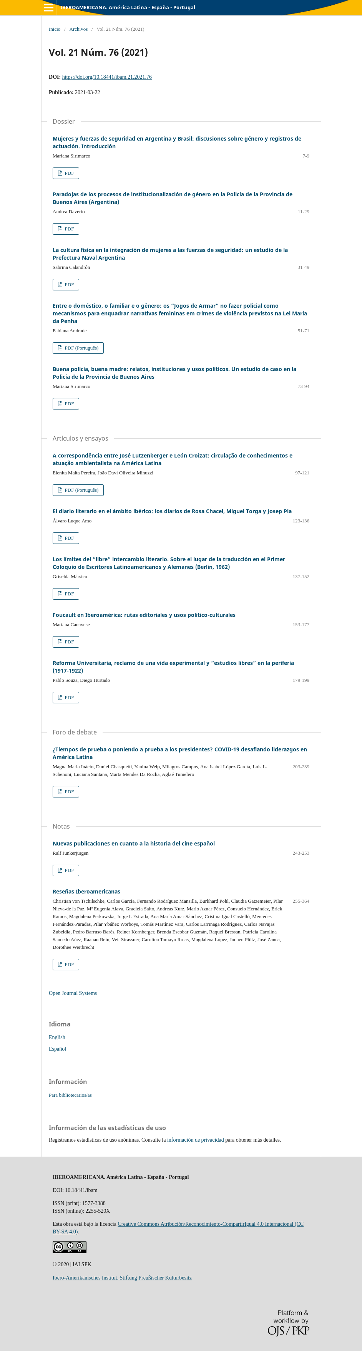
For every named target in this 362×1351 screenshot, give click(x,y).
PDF (68, 173)
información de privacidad (195, 1140)
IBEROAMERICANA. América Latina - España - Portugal (127, 7)
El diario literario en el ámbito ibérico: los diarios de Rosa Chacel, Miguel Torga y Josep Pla (172, 511)
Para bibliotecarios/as (70, 1095)
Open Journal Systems (73, 993)
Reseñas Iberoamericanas (86, 891)
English (57, 1037)
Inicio (54, 29)
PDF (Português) (80, 348)
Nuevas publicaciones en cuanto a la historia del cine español (134, 843)
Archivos (79, 29)
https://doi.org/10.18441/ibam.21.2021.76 (107, 77)
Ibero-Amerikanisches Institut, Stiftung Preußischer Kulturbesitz (122, 1278)
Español (57, 1049)
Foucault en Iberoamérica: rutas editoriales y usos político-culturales (144, 614)
